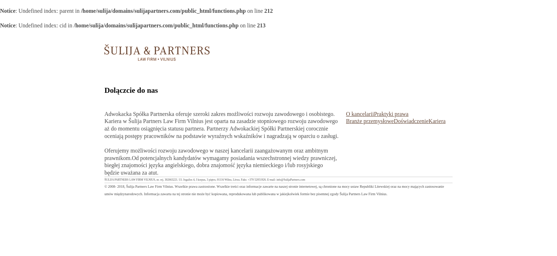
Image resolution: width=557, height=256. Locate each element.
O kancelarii (360, 114)
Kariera (436, 121)
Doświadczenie (411, 121)
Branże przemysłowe (370, 121)
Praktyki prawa (391, 114)
